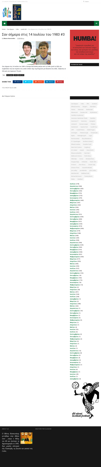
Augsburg (87, 147)
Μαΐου (72, 207)
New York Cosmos (76, 147)
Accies (81, 159)
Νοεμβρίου (74, 193)
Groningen (74, 132)
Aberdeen (93, 106)
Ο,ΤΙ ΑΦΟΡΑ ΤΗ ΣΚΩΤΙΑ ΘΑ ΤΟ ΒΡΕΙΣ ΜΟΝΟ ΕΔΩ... (15, 1)
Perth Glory (87, 156)
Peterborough (84, 132)
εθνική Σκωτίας (75, 106)
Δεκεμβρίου (74, 195)
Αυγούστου (74, 186)
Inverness (84, 121)
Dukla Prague (91, 130)
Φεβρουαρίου (75, 200)
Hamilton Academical (77, 115)
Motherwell (89, 109)
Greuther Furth (87, 144)
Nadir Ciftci (93, 162)
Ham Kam (87, 153)
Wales (73, 179)
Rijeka (73, 135)
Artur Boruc (82, 164)
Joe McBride (83, 170)
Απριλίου (73, 205)
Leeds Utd (24, 29)
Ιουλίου (72, 184)
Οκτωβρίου (74, 191)
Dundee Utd (83, 112)
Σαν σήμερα (10, 29)
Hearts (73, 109)
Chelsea (93, 124)
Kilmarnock (74, 112)
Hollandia (84, 162)
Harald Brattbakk (87, 167)
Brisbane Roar (90, 159)
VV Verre (73, 164)
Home (3, 29)
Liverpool (74, 124)
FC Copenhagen (75, 141)
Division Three (75, 167)
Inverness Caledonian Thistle (79, 118)
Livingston (92, 121)
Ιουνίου (72, 209)
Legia (90, 135)
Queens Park (84, 127)
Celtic (17, 29)
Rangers (85, 106)
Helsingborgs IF (81, 135)
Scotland (94, 103)
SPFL (88, 103)
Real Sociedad (75, 138)
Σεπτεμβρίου (75, 188)
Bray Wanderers (86, 138)
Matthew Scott (85, 173)
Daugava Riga (75, 162)
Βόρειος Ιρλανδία (76, 153)
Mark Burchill (75, 173)
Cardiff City (94, 127)
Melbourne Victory (76, 156)
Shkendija (74, 159)
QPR (72, 130)
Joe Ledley (74, 170)
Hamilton (92, 118)
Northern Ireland (87, 141)
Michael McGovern (76, 176)
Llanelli (82, 150)
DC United (74, 150)
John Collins (92, 170)
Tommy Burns (88, 176)
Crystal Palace (80, 130)
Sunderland (74, 127)
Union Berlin (90, 150)
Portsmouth (94, 132)
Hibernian (80, 109)
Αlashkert (80, 179)
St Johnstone (93, 112)
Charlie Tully (91, 164)
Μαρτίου (73, 202)
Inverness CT (74, 121)
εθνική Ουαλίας (75, 144)
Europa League (83, 124)
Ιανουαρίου (74, 198)
